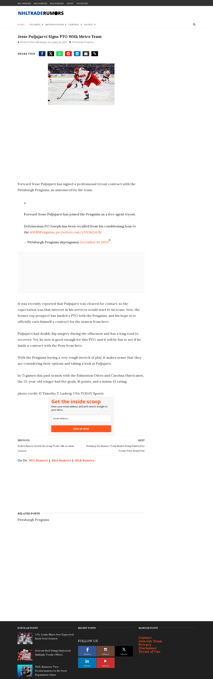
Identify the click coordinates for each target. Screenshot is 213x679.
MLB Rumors (57, 3)
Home (20, 25)
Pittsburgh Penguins (83, 42)
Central (74, 25)
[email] (78, 430)
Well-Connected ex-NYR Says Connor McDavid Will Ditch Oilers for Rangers (54, 607)
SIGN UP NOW (78, 441)
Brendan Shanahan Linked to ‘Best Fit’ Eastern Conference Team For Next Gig (53, 639)
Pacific (88, 25)
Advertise (82, 3)
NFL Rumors (24, 3)
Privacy (145, 565)
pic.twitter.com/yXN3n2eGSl (82, 238)
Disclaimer (148, 568)
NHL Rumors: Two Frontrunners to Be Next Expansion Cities (51, 591)
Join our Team (150, 561)
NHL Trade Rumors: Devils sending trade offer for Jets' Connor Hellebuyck (53, 623)
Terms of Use (149, 572)
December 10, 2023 (93, 248)
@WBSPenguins (46, 238)
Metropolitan (54, 25)
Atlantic (34, 25)
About (70, 3)
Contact (145, 558)
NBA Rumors (40, 3)
